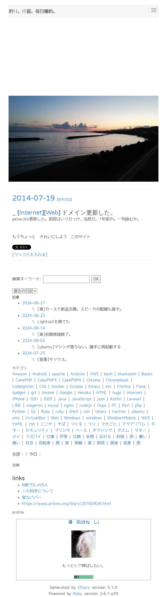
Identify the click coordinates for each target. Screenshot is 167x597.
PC (114, 405)
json (101, 399)
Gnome (48, 392)
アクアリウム (133, 424)
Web (52, 212)
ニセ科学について (37, 491)
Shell (73, 411)
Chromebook (117, 380)
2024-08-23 (33, 315)
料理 (120, 436)
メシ (16, 436)
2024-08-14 (33, 328)
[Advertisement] (83, 59)
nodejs (85, 405)
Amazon (19, 374)
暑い (143, 436)
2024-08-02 (33, 340)
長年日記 (64, 200)
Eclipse (76, 386)
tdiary (101, 411)
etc (109, 386)
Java (61, 399)
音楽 (127, 443)
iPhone (18, 399)
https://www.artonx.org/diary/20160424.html (66, 503)
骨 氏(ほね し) (83, 522)
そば (61, 424)
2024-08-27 (33, 303)
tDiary (84, 587)
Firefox (124, 386)
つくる (76, 424)
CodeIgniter (23, 386)
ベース (81, 430)
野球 (101, 443)
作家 (63, 436)
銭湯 (114, 443)
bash (108, 374)
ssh (87, 411)
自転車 (44, 443)
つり (92, 424)
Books (147, 374)
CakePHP (24, 380)
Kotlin (116, 399)
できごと (109, 424)
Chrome (93, 380)
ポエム (123, 430)
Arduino (77, 374)
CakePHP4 (71, 380)
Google (66, 392)
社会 (29, 443)
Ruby (45, 411)
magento (34, 405)
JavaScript (82, 399)
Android (39, 374)
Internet (30, 212)
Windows (72, 418)
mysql (53, 405)
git (33, 392)
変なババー (32, 497)
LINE (16, 405)
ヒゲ (78, 566)
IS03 (48, 399)
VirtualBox (35, 418)
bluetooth (127, 374)
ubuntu (138, 411)
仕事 (50, 436)
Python (18, 411)
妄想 (90, 436)
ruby (60, 411)
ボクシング (102, 430)
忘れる (105, 436)
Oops (101, 405)
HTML (101, 392)
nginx (69, 405)
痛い (16, 443)
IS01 (34, 399)
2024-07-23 (33, 353)
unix (16, 418)
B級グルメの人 (35, 485)
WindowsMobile (121, 418)
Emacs (94, 386)
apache (58, 374)
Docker (58, 386)
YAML (17, 424)
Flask (141, 386)
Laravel (134, 399)
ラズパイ (33, 436)
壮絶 (77, 436)
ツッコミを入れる (29, 255)
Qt (33, 411)
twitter (119, 411)
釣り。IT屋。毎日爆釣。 (33, 11)
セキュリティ (37, 430)
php (138, 405)
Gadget (19, 392)
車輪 (78, 443)
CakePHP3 (47, 380)
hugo (116, 392)
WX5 (145, 418)
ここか (46, 424)
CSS (42, 386)
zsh (32, 424)
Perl (126, 405)
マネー (140, 430)
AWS (94, 374)
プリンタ (62, 430)
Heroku (84, 392)
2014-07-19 (33, 198)
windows (94, 418)
